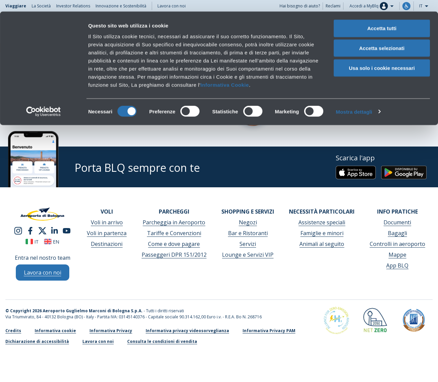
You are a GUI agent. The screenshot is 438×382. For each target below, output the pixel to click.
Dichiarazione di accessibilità (37, 341)
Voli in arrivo (107, 222)
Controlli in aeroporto (397, 244)
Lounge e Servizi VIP (247, 254)
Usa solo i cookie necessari (382, 56)
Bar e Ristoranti (248, 233)
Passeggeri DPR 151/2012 (174, 254)
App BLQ (397, 265)
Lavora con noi (98, 341)
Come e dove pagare (174, 244)
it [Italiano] (32, 241)
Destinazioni (106, 244)
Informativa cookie (55, 330)
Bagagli (397, 233)
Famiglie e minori (321, 233)
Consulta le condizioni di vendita (52, 115)
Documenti (397, 222)
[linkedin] (54, 230)
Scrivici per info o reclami (316, 115)
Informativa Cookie (224, 73)
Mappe (397, 254)
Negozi (248, 222)
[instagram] (18, 230)
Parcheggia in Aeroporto (174, 222)
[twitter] (42, 230)
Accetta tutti (382, 17)
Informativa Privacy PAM (269, 330)
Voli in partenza (106, 233)
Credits (13, 330)
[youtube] (67, 230)
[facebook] (30, 230)
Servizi (248, 244)
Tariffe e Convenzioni (174, 233)
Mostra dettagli (354, 100)
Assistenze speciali (321, 222)
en (51, 241)
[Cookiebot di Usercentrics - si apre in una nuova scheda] (43, 100)
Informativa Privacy (110, 330)
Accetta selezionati (381, 36)
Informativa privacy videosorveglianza (187, 330)
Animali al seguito (321, 244)
